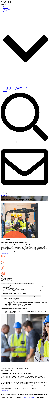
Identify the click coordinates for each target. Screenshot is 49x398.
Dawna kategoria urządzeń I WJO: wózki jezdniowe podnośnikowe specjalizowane (17, 283)
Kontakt (5, 91)
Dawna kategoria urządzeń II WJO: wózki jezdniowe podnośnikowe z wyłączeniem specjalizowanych (21, 296)
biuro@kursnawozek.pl (6, 195)
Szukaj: (2, 142)
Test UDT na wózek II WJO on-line (13, 86)
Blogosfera (5, 10)
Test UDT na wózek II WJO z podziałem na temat (16, 87)
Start (4, 6)
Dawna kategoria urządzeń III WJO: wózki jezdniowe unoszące (13, 308)
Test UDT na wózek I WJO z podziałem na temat (16, 89)
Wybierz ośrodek (4, 253)
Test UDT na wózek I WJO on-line (13, 88)
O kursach (5, 8)
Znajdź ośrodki (6, 9)
